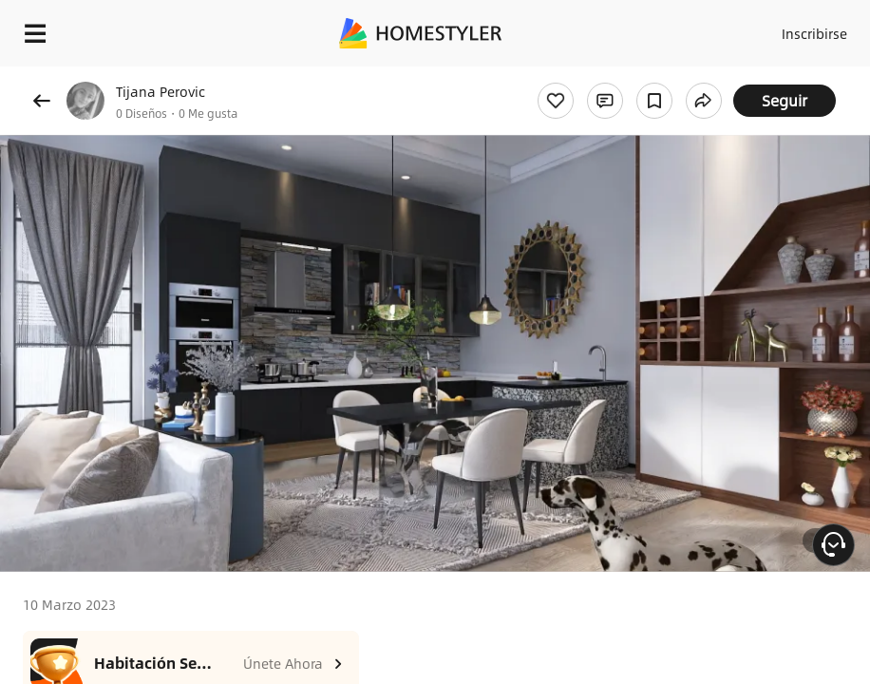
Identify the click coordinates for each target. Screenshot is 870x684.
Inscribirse (814, 33)
